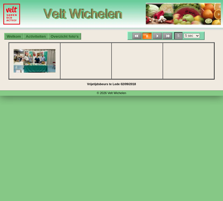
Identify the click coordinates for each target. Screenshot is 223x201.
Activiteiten (36, 36)
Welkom (14, 36)
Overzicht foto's (65, 36)
